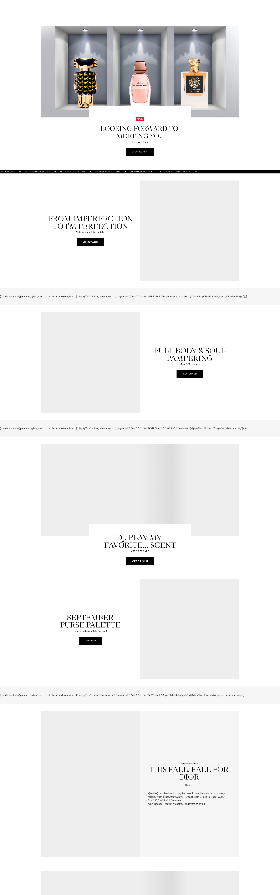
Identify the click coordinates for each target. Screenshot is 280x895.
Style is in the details (189, 764)
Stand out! (189, 785)
